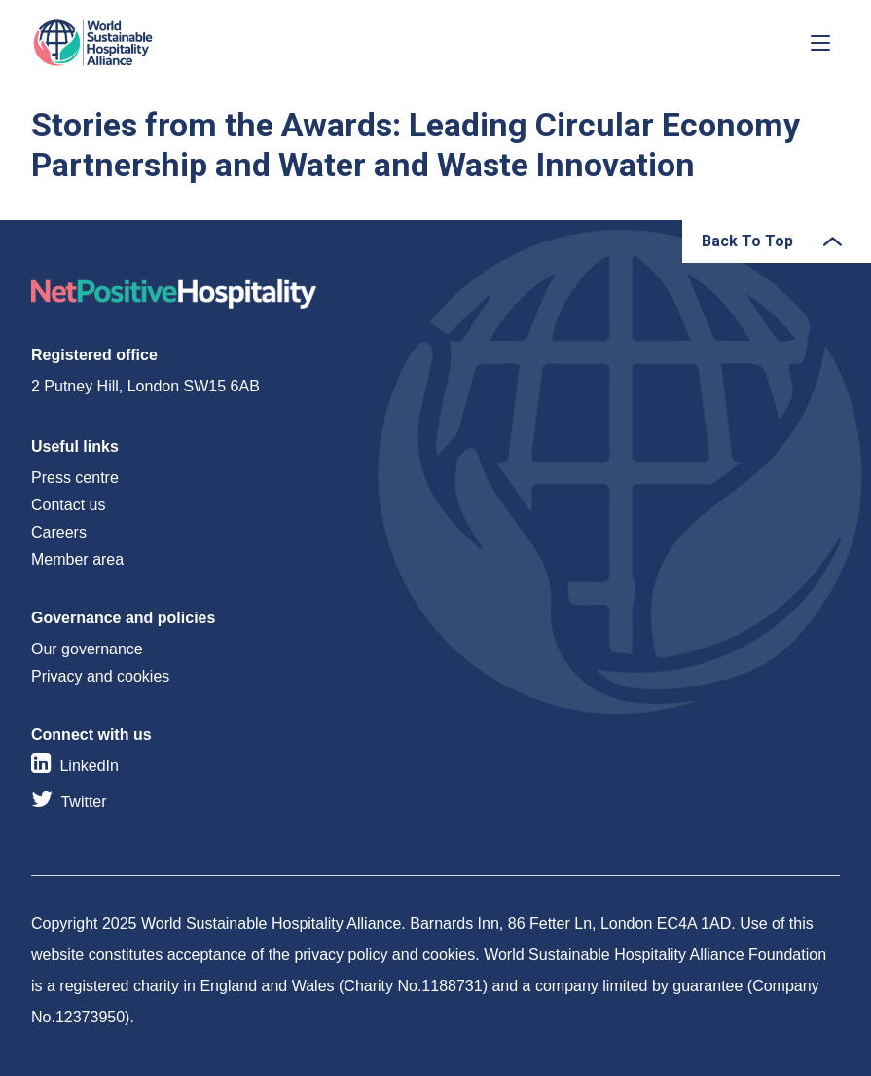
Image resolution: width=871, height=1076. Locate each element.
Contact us (68, 505)
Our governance (87, 649)
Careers (59, 532)
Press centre (75, 477)
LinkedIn (89, 766)
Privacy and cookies (100, 676)
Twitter (83, 802)
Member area (77, 559)
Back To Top (747, 241)
